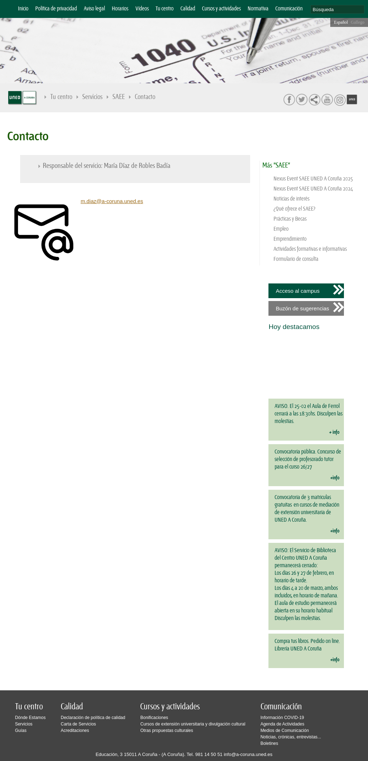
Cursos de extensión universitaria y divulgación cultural (192, 724)
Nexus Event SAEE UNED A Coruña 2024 (313, 189)
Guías (21, 730)
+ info (334, 432)
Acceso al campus (297, 291)
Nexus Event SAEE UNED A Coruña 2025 (313, 179)
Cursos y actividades (221, 9)
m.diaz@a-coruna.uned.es (111, 201)
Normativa (258, 9)
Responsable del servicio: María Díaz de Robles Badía (106, 166)
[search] (337, 9)
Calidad (187, 9)
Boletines (269, 743)
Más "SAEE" (276, 165)
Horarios (120, 9)
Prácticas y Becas (290, 219)
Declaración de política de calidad (93, 717)
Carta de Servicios (78, 724)
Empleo (281, 229)
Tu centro (165, 9)
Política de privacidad (56, 9)
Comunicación (289, 9)
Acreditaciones (75, 730)
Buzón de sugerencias (302, 308)
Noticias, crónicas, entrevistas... (291, 736)
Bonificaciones (154, 717)
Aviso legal (94, 9)
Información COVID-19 (282, 717)
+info (334, 477)
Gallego (357, 22)
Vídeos (142, 9)
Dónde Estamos (30, 717)
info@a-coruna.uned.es (248, 754)
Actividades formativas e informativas (310, 249)
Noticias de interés (291, 199)
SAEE (118, 97)
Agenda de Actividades (282, 724)
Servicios (92, 97)
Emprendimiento (290, 239)
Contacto (145, 97)
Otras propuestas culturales (166, 730)
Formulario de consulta (295, 259)
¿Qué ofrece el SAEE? (294, 209)
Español (341, 22)
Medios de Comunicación (285, 730)
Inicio (23, 9)
